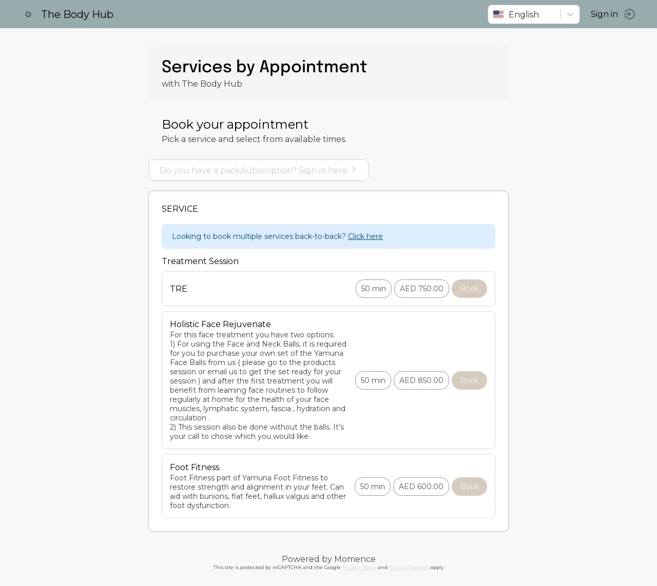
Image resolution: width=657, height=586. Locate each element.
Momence (355, 559)
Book (469, 288)
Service (180, 209)
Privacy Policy (359, 567)
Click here (365, 236)
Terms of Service (409, 567)
